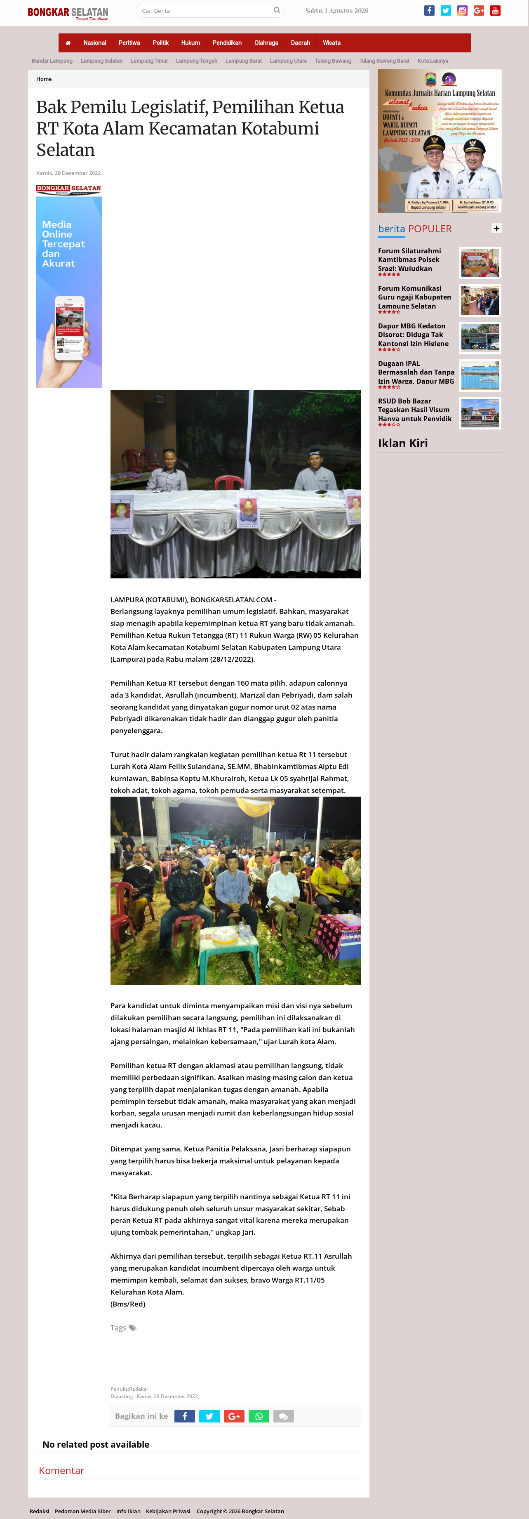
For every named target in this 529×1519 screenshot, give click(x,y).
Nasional (95, 43)
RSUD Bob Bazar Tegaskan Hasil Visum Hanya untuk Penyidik (415, 409)
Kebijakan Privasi (168, 1511)
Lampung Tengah (196, 61)
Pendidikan (227, 43)
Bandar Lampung (52, 61)
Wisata (332, 43)
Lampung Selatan (101, 61)
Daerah (300, 43)
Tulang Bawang (333, 61)
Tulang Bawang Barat (384, 61)
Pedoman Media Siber (83, 1511)
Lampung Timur (149, 61)
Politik (161, 43)
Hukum (190, 43)
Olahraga (266, 43)
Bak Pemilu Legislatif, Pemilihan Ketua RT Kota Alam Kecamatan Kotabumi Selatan (190, 128)
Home (44, 79)
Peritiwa (129, 43)
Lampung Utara (288, 61)
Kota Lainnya (433, 61)
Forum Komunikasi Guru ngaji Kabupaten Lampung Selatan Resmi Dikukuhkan (414, 302)
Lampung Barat (244, 61)
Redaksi (39, 1511)
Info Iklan (128, 1511)
